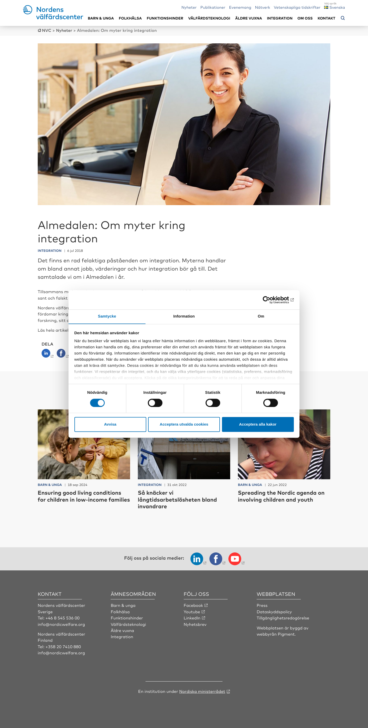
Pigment (286, 633)
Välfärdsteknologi (209, 18)
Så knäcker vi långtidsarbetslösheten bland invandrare (178, 499)
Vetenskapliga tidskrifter (297, 7)
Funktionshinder (165, 18)
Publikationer (213, 7)
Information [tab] (184, 316)
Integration (280, 18)
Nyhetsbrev (195, 623)
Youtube (192, 611)
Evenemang (240, 7)
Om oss (305, 18)
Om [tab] (261, 316)
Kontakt (326, 18)
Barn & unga (101, 18)
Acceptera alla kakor (258, 424)
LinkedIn (192, 617)
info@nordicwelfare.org (61, 623)
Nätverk (262, 7)
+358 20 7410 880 (63, 646)
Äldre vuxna (248, 18)
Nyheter (189, 7)
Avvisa (110, 424)
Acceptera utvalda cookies (184, 424)
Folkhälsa (130, 18)
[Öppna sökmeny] (343, 18)
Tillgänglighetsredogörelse (283, 617)
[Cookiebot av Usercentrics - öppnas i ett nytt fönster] (271, 299)
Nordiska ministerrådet (202, 690)
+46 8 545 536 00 (62, 617)
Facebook (193, 605)
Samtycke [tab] (107, 316)
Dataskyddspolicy (274, 611)
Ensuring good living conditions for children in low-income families (80, 499)
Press (262, 605)
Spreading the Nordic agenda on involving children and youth (282, 495)
